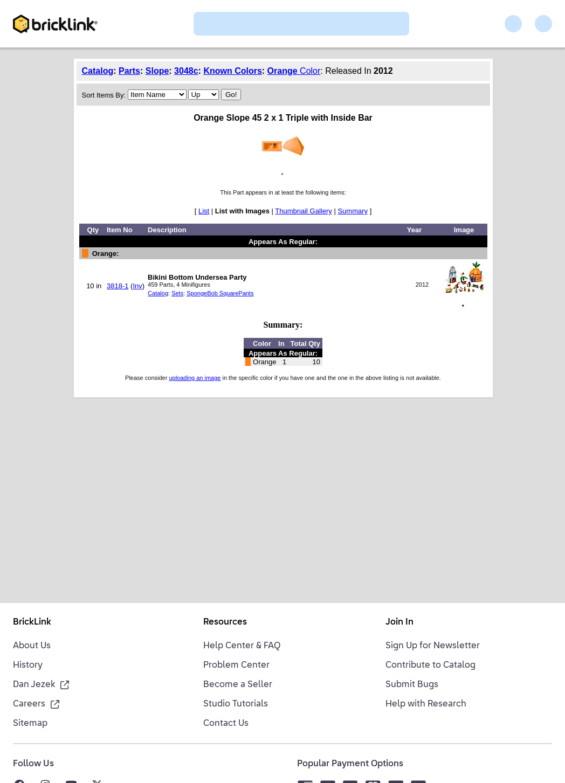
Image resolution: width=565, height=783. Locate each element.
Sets (177, 293)
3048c (186, 70)
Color (309, 70)
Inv (137, 286)
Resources (225, 622)
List (203, 211)
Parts (129, 70)
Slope (157, 70)
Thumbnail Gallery (303, 211)
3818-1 (117, 286)
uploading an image (195, 378)
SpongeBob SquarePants (220, 293)
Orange (282, 70)
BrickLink (32, 622)
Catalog (98, 70)
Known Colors (232, 70)
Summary (352, 211)
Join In (399, 622)
